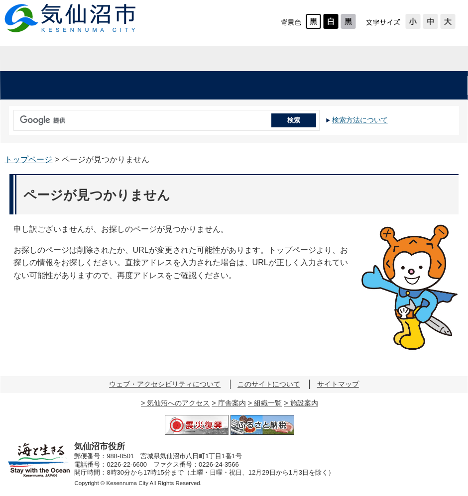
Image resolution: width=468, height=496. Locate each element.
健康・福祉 (215, 85)
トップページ (28, 159)
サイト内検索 (11, 117)
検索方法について (360, 120)
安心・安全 (40, 85)
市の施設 (427, 85)
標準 (430, 21)
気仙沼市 (70, 18)
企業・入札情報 (233, 58)
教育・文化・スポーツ (321, 85)
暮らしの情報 (77, 58)
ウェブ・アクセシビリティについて (165, 384)
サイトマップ (338, 384)
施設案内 (304, 403)
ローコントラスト (348, 21)
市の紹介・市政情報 (389, 58)
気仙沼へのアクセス (178, 403)
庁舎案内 (232, 403)
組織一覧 (268, 403)
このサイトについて (268, 384)
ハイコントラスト (331, 21)
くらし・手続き (128, 85)
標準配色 (313, 21)
